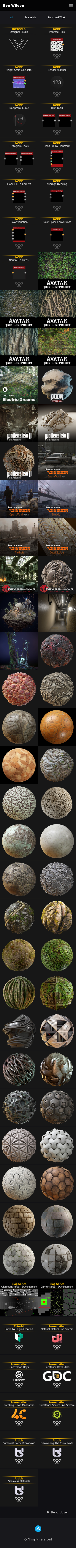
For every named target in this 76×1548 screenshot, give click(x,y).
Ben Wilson (13, 5)
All (11, 17)
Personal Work (56, 17)
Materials (30, 17)
